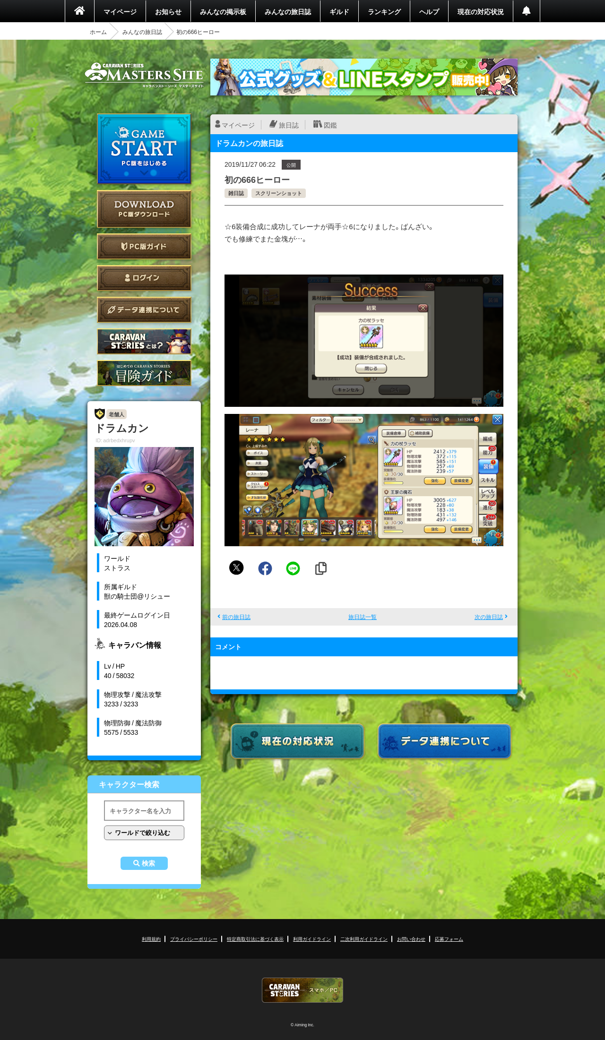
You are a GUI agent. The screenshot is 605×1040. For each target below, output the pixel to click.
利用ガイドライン (312, 938)
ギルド (339, 11)
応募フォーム (449, 938)
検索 (148, 863)
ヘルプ (429, 11)
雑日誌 (236, 193)
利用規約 (151, 938)
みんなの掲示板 (223, 11)
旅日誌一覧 (362, 616)
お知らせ (168, 11)
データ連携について (144, 310)
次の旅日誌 (489, 616)
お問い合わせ (411, 938)
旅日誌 (289, 124)
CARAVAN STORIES (302, 990)
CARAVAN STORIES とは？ (144, 341)
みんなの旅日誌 (288, 11)
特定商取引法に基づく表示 (255, 938)
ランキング (384, 11)
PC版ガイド (144, 246)
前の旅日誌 (236, 616)
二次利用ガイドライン (364, 938)
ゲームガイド (144, 373)
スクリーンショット (278, 193)
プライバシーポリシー (193, 938)
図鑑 (330, 124)
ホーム (98, 31)
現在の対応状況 (481, 11)
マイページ (120, 11)
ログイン (144, 278)
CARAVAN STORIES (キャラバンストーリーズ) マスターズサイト (144, 75)
